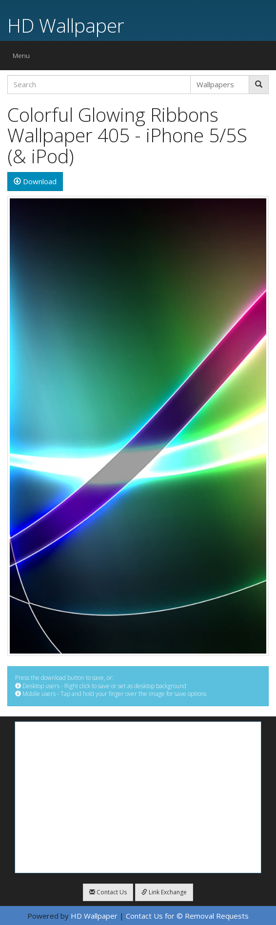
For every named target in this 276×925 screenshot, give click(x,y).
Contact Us (108, 892)
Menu (23, 58)
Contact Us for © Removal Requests (187, 916)
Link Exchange (164, 892)
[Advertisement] (138, 797)
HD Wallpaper (65, 25)
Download (35, 181)
